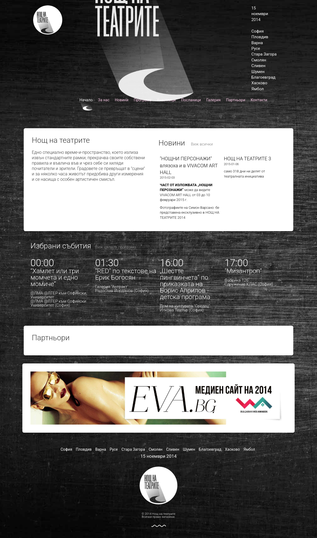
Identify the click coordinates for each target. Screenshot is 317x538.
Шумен (257, 71)
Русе (255, 48)
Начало (86, 100)
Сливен (258, 65)
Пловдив (259, 36)
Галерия (213, 100)
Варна (257, 42)
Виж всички (202, 144)
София (257, 31)
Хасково (259, 83)
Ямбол (257, 88)
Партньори (235, 100)
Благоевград (263, 77)
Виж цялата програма (115, 247)
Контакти (259, 100)
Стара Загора (264, 54)
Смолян (258, 60)
